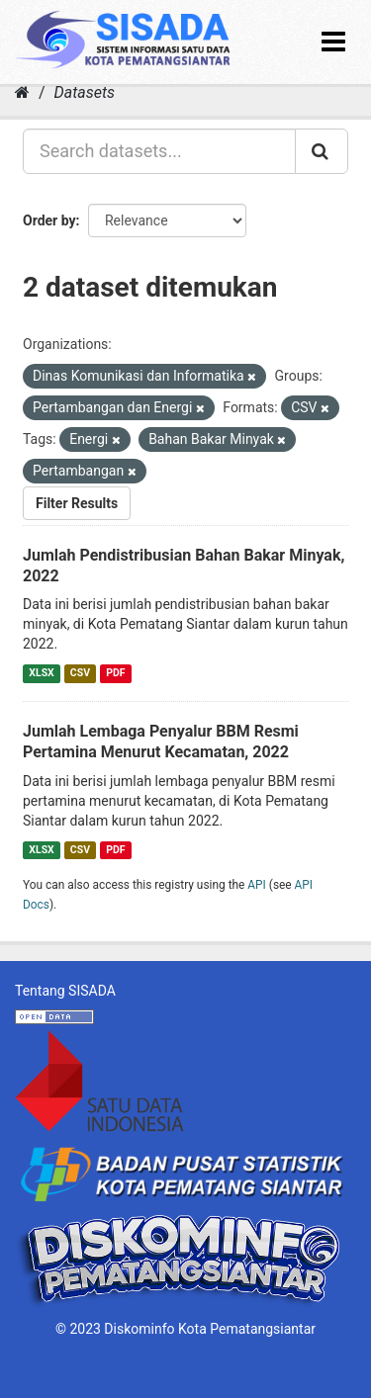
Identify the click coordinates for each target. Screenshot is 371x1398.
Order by (49, 220)
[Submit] (321, 151)
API (256, 885)
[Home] (22, 92)
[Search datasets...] (159, 151)
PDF (115, 672)
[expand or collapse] (333, 42)
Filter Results (77, 503)
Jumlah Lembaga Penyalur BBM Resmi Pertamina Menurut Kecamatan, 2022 (161, 741)
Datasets (84, 92)
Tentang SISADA (65, 991)
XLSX (41, 672)
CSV (80, 672)
